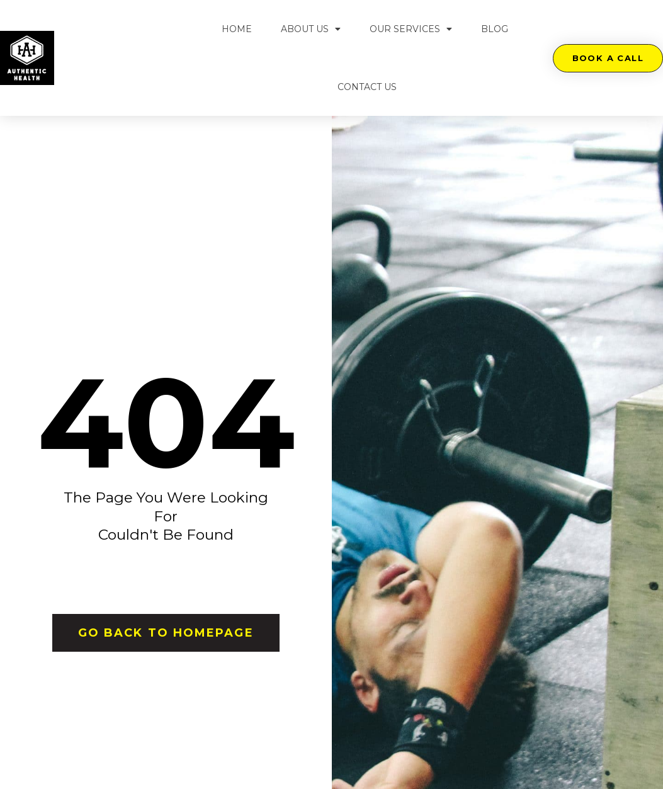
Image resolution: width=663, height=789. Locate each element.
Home (237, 29)
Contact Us (367, 87)
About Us (311, 29)
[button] (608, 58)
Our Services (411, 29)
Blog (494, 29)
